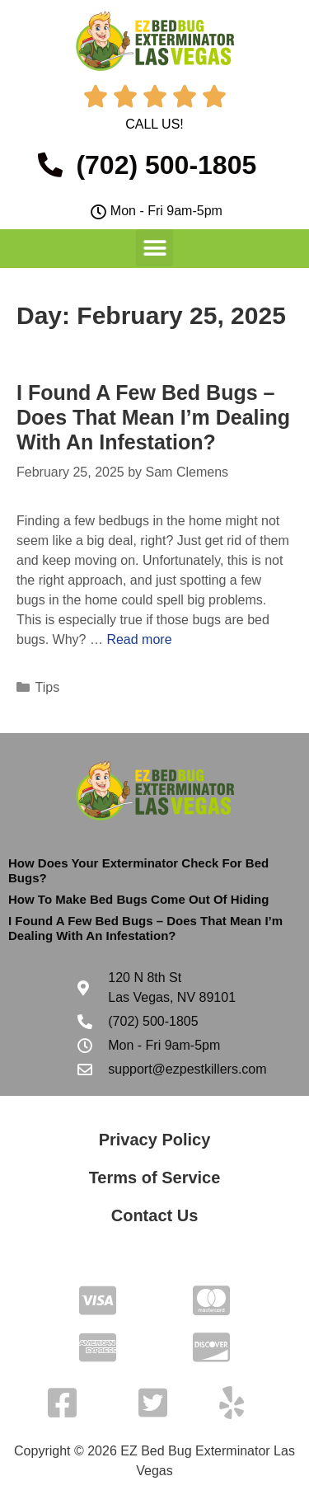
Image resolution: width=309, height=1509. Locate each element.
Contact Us (155, 1215)
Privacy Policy (155, 1140)
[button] (154, 247)
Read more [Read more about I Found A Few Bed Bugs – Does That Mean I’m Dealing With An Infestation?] (138, 639)
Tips (47, 687)
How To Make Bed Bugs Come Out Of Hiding (138, 899)
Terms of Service (155, 1177)
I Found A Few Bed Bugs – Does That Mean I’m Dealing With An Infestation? (153, 417)
